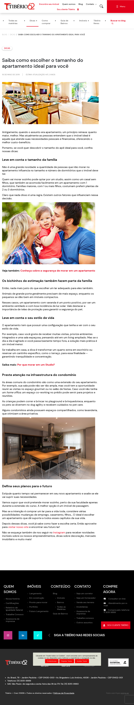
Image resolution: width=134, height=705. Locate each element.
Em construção (36, 598)
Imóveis (83, 20)
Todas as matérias (13, 22)
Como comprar (46, 22)
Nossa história (13, 598)
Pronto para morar (38, 602)
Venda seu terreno (85, 602)
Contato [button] (90, 4)
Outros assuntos (84, 622)
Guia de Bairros (64, 22)
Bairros (60, 602)
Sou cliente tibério (115, 625)
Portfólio (33, 606)
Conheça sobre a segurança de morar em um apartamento (57, 270)
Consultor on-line (114, 598)
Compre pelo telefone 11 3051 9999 (116, 611)
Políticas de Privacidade (63, 693)
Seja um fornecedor (86, 598)
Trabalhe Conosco (15, 614)
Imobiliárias (82, 606)
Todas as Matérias (61, 608)
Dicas (32, 20)
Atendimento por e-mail (116, 604)
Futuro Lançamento (39, 611)
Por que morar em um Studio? (36, 364)
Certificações (12, 603)
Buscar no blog (118, 22)
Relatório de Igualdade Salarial (14, 608)
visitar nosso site (18, 527)
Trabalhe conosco (85, 618)
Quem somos (68, 4)
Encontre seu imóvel (49, 4)
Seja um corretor (84, 593)
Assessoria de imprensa (12, 620)
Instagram (59, 532)
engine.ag (125, 693)
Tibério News (97, 22)
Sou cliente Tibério (68, 9)
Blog (81, 4)
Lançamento (35, 593)
